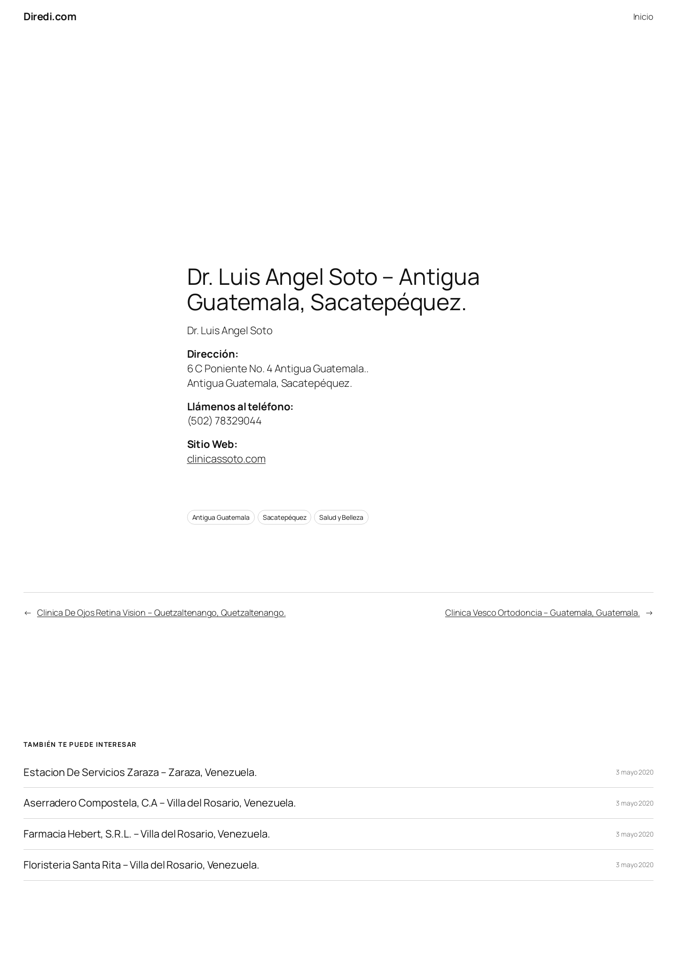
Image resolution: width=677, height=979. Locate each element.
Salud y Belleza (341, 517)
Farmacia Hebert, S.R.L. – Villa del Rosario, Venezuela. (147, 834)
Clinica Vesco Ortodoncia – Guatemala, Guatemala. (542, 612)
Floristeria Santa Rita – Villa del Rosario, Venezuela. (142, 865)
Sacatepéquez (285, 517)
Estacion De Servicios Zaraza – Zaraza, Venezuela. (140, 772)
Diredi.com (50, 16)
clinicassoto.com (226, 459)
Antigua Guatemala (221, 517)
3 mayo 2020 (634, 772)
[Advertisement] (338, 132)
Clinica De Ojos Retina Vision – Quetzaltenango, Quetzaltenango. (161, 612)
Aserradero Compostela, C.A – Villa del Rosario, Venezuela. (160, 803)
